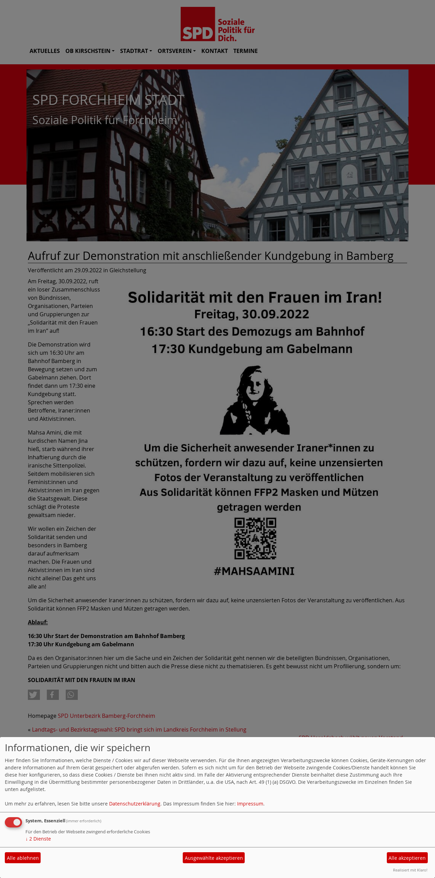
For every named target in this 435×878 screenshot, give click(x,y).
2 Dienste (38, 838)
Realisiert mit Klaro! (410, 869)
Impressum (250, 803)
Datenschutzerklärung (134, 803)
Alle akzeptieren (407, 858)
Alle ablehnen (23, 858)
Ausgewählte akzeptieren (214, 858)
